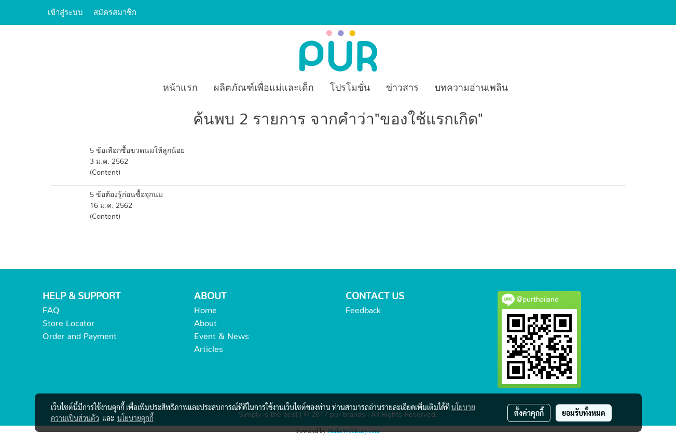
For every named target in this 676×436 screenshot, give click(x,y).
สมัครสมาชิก (114, 12)
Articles (208, 349)
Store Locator (68, 323)
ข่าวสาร (402, 88)
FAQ (51, 310)
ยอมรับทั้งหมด (583, 412)
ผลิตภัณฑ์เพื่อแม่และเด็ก (264, 88)
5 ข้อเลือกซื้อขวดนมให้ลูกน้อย (137, 150)
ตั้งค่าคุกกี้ (529, 412)
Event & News (221, 336)
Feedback (363, 310)
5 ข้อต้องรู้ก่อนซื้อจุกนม (126, 195)
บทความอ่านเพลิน (471, 88)
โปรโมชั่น (350, 88)
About (205, 323)
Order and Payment (80, 336)
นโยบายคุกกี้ (135, 418)
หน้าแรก (180, 88)
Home (205, 310)
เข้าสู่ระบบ (65, 12)
